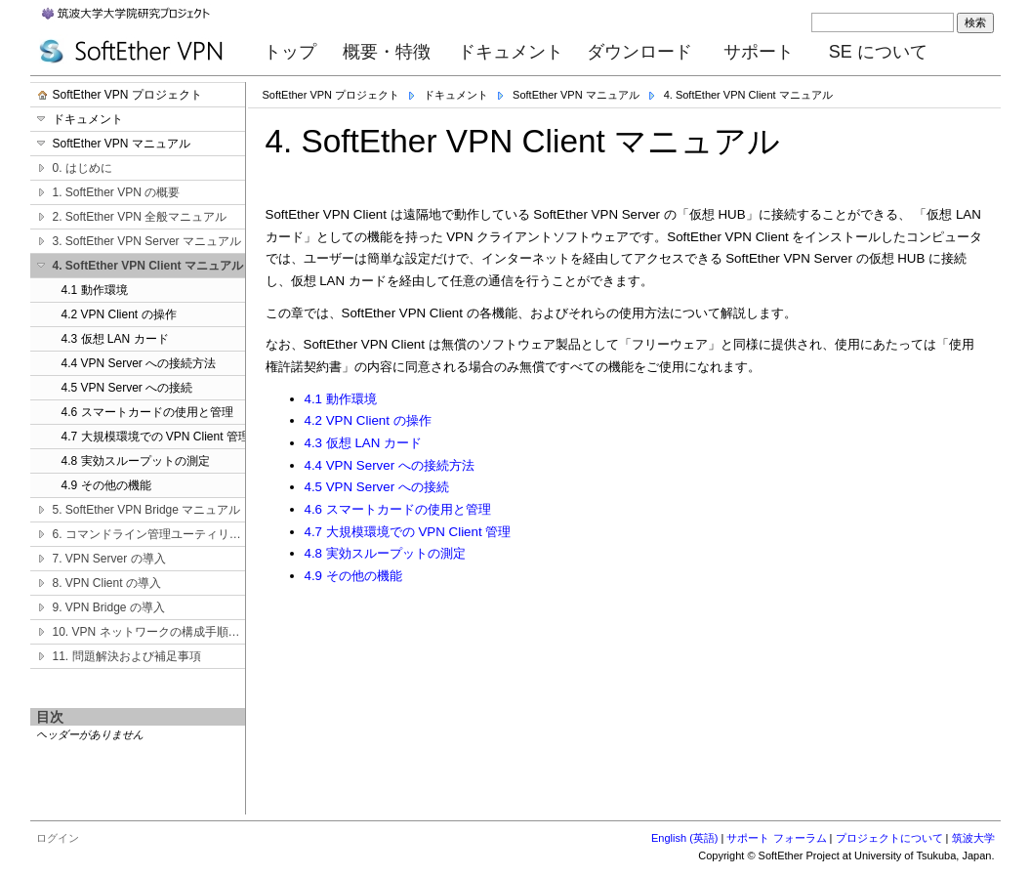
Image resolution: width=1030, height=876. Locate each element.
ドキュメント (510, 52)
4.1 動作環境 (341, 399)
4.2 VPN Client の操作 (368, 420)
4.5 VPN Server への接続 (377, 487)
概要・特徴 (387, 52)
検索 (975, 22)
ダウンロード (639, 52)
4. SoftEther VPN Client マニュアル (748, 95)
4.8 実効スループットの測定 (385, 553)
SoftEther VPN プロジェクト (331, 95)
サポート (758, 52)
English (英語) (684, 838)
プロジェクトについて (889, 838)
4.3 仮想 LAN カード (364, 443)
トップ (290, 52)
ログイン (57, 838)
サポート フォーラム (776, 838)
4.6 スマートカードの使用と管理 (398, 509)
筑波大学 (973, 838)
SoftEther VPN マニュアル (576, 95)
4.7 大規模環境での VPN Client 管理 (408, 531)
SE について (878, 52)
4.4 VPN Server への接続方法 (389, 465)
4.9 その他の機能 (353, 575)
